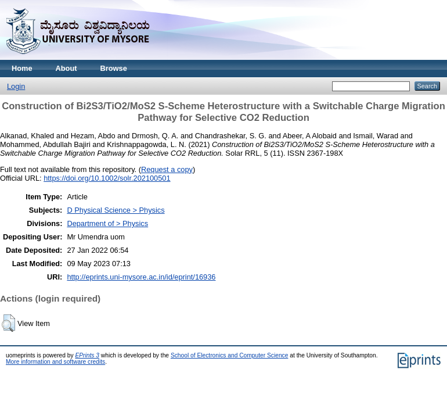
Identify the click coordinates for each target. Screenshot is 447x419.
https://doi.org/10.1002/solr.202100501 (107, 178)
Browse (113, 68)
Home (22, 68)
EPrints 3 (87, 355)
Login (16, 86)
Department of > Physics (107, 223)
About (66, 68)
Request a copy (167, 169)
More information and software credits (55, 362)
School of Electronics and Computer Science (230, 355)
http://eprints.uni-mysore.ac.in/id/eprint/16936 (141, 277)
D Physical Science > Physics (115, 210)
